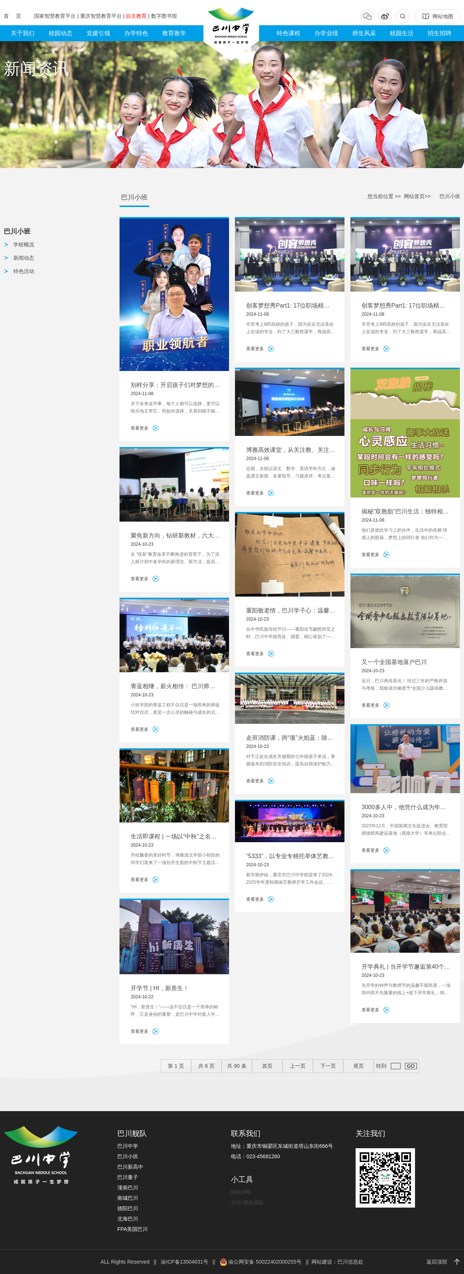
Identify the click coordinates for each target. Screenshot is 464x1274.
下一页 (328, 1066)
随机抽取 (241, 1192)
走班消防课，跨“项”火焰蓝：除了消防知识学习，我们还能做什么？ (290, 738)
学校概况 (23, 244)
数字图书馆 (164, 16)
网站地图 (437, 16)
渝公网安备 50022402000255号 (261, 1262)
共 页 (206, 1066)
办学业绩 (326, 33)
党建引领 (98, 33)
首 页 (13, 16)
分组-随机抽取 (247, 1202)
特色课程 (288, 33)
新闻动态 (23, 258)
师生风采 (364, 33)
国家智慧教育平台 (55, 16)
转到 (396, 1066)
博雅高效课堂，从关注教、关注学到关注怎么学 (290, 450)
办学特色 (136, 33)
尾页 (358, 1066)
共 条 (236, 1066)
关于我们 (23, 33)
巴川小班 (134, 197)
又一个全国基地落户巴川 (394, 662)
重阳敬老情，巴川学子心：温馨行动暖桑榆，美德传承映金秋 (290, 611)
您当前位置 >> (384, 196)
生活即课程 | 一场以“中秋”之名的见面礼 (174, 837)
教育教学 (174, 33)
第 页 (176, 1066)
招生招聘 (439, 33)
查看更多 (139, 428)
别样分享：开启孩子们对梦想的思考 (175, 386)
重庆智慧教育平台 (101, 16)
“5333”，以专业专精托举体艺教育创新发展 (290, 857)
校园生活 (402, 33)
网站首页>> (417, 196)
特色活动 (23, 271)
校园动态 (60, 33)
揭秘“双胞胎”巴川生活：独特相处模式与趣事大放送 (405, 512)
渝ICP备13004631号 (184, 1262)
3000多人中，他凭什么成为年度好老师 (404, 808)
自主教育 (137, 16)
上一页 (297, 1066)
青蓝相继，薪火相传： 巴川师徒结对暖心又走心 (173, 687)
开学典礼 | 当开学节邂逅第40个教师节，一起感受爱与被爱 (406, 967)
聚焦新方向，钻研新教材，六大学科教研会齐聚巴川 (175, 536)
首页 (267, 1066)
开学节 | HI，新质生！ (160, 988)
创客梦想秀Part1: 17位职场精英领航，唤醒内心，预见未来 (288, 306)
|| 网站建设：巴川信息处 (333, 1262)
